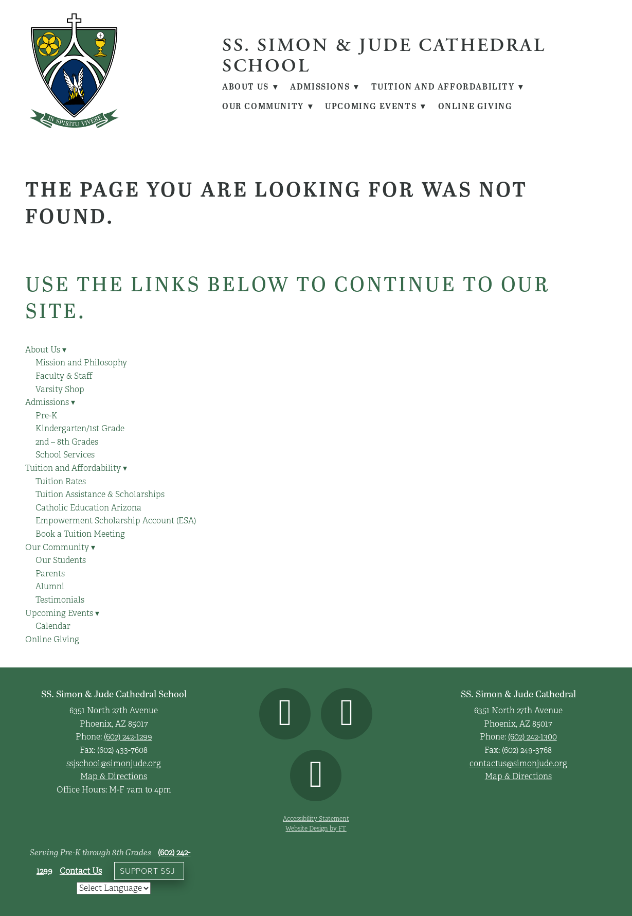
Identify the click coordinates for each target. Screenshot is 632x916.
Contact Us (81, 871)
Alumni (49, 587)
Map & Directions (113, 776)
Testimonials (59, 600)
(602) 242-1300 (532, 737)
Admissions (325, 86)
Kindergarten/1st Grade (79, 429)
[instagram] (346, 713)
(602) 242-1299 (128, 737)
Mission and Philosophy (81, 363)
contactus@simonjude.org (518, 764)
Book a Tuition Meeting (80, 534)
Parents (50, 574)
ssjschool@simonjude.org (113, 764)
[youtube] (315, 775)
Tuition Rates (60, 482)
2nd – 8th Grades (66, 442)
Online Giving (477, 106)
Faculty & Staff (64, 376)
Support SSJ (147, 870)
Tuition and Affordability (449, 86)
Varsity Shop (59, 389)
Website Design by (315, 828)
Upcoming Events (376, 106)
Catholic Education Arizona (88, 508)
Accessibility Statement (316, 818)
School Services (65, 455)
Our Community (268, 106)
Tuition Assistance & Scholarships (100, 494)
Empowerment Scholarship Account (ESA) (115, 521)
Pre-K (46, 416)
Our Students (60, 560)
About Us (250, 86)
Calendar (52, 626)
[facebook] (285, 713)
